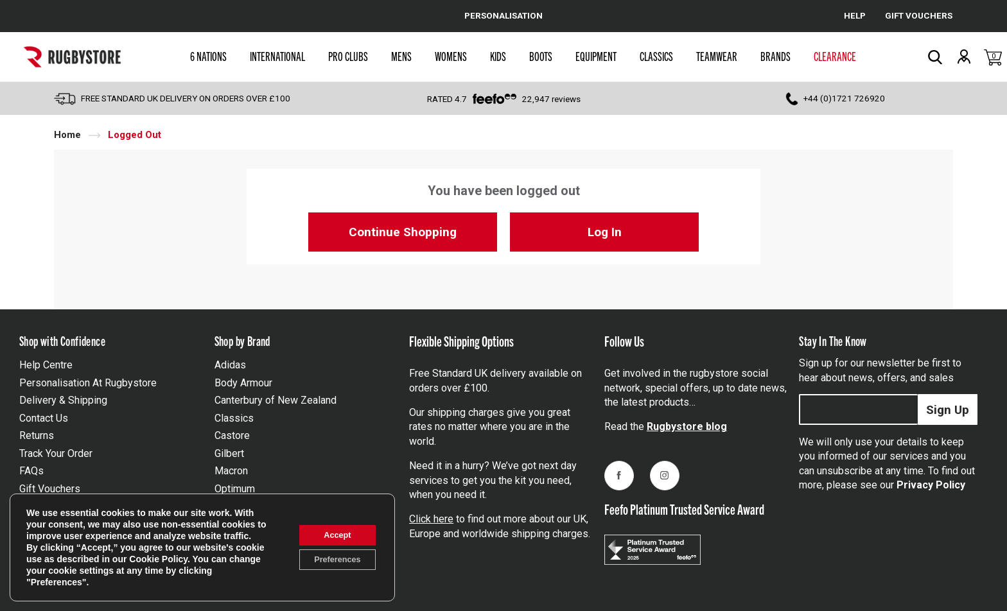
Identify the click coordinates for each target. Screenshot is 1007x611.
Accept (331, 534)
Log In (605, 232)
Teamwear (716, 56)
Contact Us (43, 418)
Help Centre (46, 365)
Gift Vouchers (49, 489)
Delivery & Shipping (63, 400)
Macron (231, 471)
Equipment (596, 56)
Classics (656, 56)
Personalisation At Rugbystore (88, 383)
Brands (775, 56)
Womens (451, 56)
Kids (498, 56)
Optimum (235, 489)
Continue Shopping (403, 232)
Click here (431, 519)
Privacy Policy (931, 485)
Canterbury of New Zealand (276, 400)
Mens (401, 56)
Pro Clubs (348, 56)
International (277, 56)
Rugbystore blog (687, 426)
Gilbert (229, 453)
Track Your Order (55, 453)
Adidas (230, 365)
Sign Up (947, 409)
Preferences (330, 561)
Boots (540, 56)
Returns (36, 435)
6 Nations (208, 56)
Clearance (835, 56)
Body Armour (243, 383)
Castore (232, 435)
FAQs (31, 471)
